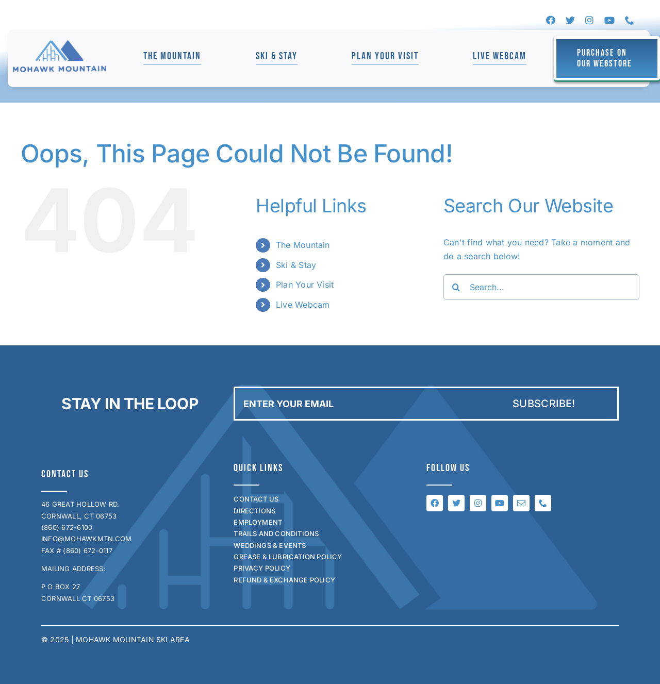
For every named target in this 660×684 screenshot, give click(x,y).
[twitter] (570, 20)
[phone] (629, 20)
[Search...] (541, 287)
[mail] (521, 503)
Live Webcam (303, 304)
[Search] (456, 287)
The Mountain (303, 245)
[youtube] (609, 20)
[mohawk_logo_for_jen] (59, 44)
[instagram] (589, 20)
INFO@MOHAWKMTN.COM (86, 539)
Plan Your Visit (305, 284)
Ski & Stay (296, 265)
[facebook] (550, 20)
